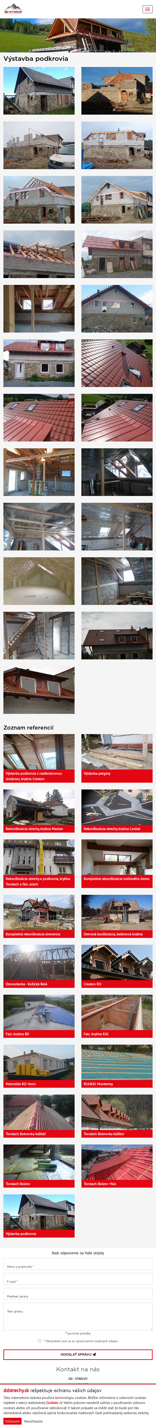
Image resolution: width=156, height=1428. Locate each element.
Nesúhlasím (33, 1421)
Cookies (52, 1402)
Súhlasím (12, 1421)
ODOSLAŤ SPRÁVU (78, 1354)
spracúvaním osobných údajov (97, 1341)
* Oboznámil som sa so (78, 1341)
